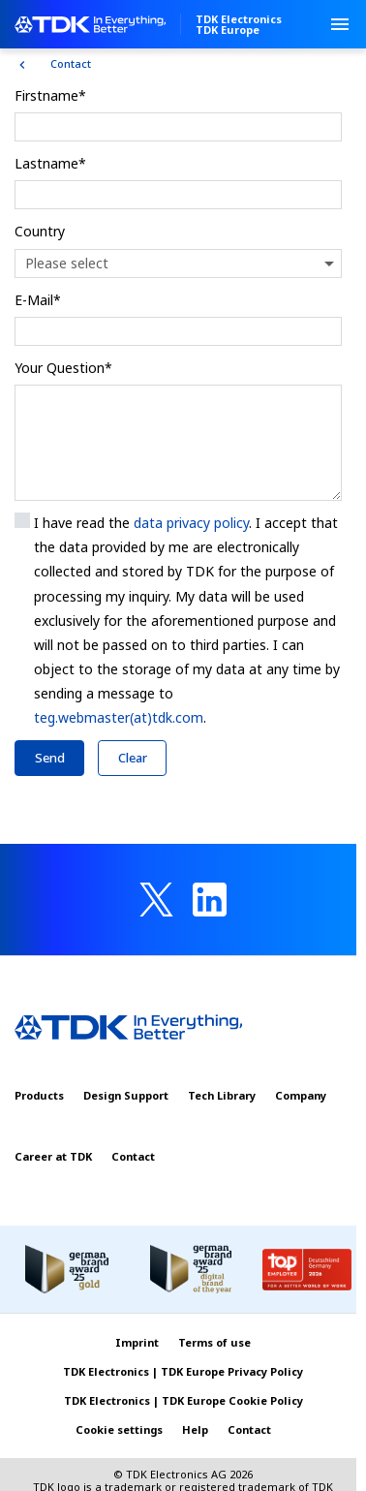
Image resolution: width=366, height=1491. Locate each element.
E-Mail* (38, 300)
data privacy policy (191, 522)
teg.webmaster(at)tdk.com (118, 717)
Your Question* (63, 367)
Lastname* (50, 163)
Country (40, 231)
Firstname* (50, 95)
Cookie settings (119, 1429)
